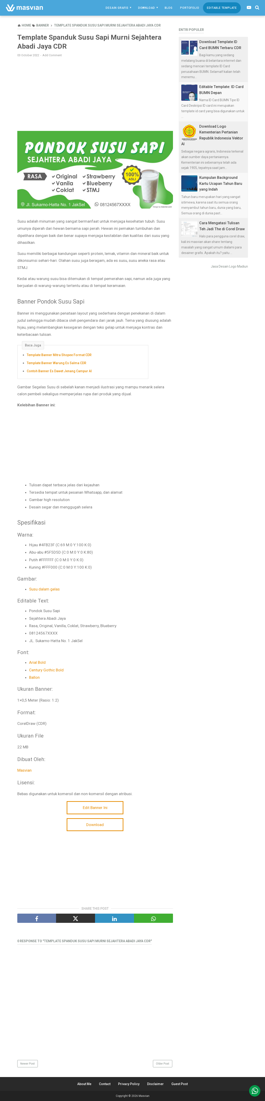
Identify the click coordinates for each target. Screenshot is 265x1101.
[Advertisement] (95, 94)
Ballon (34, 677)
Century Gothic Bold (46, 670)
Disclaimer (155, 1084)
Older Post (162, 1063)
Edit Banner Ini (95, 807)
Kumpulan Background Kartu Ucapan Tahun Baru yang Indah (220, 183)
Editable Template (222, 7)
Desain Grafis (117, 7)
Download (146, 7)
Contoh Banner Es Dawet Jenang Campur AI (59, 371)
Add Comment (52, 55)
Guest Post (179, 1084)
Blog (168, 7)
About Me (84, 1084)
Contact (104, 1084)
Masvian (24, 770)
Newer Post (27, 1063)
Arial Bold (37, 662)
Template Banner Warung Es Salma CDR (56, 363)
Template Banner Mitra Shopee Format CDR (59, 355)
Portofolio (189, 7)
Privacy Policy (129, 1084)
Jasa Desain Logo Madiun (229, 266)
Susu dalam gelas (44, 589)
